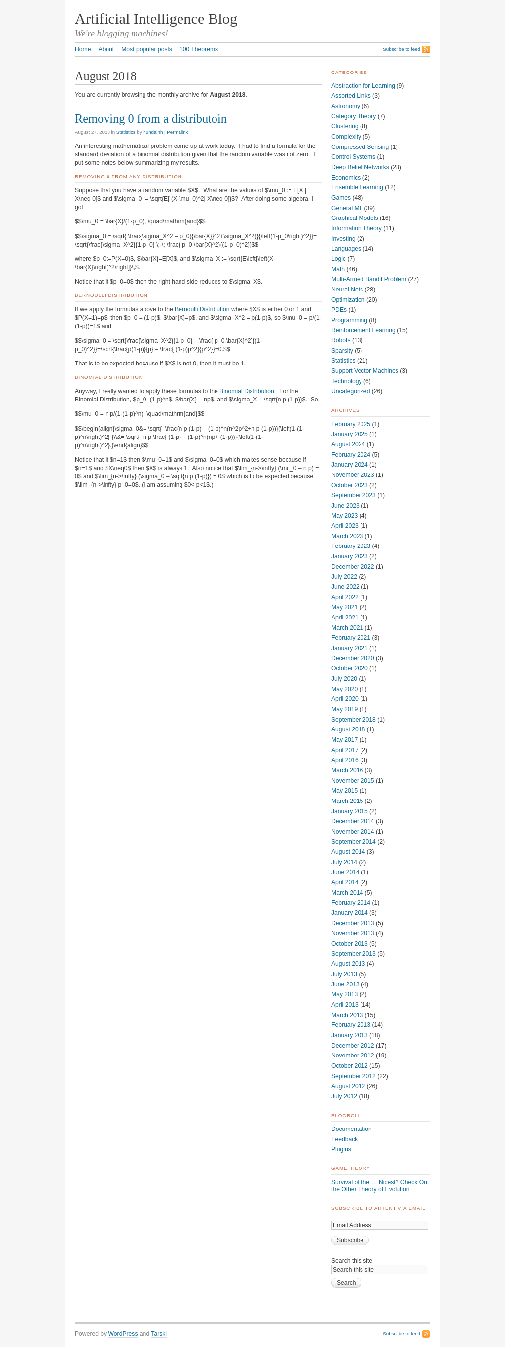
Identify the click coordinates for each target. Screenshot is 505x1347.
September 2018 (353, 719)
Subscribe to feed (401, 49)
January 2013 (349, 1035)
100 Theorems (199, 49)
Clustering (345, 126)
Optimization (348, 299)
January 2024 (349, 464)
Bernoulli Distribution (202, 309)
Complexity (346, 136)
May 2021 (344, 607)
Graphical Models (354, 218)
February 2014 (350, 902)
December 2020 (352, 658)
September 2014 (353, 841)
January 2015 (349, 811)
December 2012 (352, 1045)
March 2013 (347, 1015)
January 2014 (349, 913)
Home (83, 49)
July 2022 (344, 576)
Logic (338, 258)
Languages (346, 248)
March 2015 (347, 801)
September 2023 (353, 495)
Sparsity (342, 350)
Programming (349, 320)
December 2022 (352, 566)
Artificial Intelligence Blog (156, 18)
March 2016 (347, 770)
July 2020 (344, 678)
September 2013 (353, 953)
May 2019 (344, 709)
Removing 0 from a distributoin (151, 118)
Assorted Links (351, 95)
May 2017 (344, 739)
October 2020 (349, 668)
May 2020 (344, 689)
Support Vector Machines (364, 370)
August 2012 (348, 1086)
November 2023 (352, 475)
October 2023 (349, 485)
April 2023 (345, 525)
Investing (343, 238)
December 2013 (352, 923)
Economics (346, 177)
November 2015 (352, 780)
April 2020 (345, 698)
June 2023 (345, 505)
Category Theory (353, 116)
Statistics (126, 132)
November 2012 (352, 1055)
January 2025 (349, 434)
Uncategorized (350, 391)
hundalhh (153, 132)
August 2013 (348, 963)
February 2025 (350, 424)
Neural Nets (347, 289)
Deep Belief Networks (360, 167)
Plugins (341, 1149)
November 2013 (352, 933)
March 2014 (347, 892)
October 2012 (349, 1065)
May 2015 (344, 790)
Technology (346, 381)
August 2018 (348, 729)
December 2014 (352, 821)
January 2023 (349, 556)
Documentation (351, 1129)
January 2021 (349, 648)
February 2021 (350, 637)
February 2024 (350, 454)
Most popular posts (146, 49)
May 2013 (344, 994)
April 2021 (345, 617)
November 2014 (352, 831)
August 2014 (348, 851)
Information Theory (356, 228)
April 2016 (345, 760)
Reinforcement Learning (363, 330)
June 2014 (345, 872)
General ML (346, 208)
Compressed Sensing (360, 147)
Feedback (344, 1139)
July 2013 (344, 974)
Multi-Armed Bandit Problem (368, 279)
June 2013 (345, 984)
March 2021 (347, 627)
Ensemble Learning (357, 187)
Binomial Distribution (246, 391)
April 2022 (345, 597)
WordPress (123, 1333)
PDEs (339, 309)
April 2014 (345, 882)
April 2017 (345, 750)
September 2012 (353, 1076)
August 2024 (348, 444)
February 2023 (350, 546)
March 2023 (347, 536)
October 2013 (349, 943)
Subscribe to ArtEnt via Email (378, 1208)
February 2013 (350, 1024)
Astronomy (345, 106)
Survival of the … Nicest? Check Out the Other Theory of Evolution (380, 1186)
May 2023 (344, 515)
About (106, 49)
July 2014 (344, 862)
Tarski (159, 1333)
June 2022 (345, 586)
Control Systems (353, 156)
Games (341, 197)
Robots (341, 340)
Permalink (177, 132)
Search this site (351, 1260)
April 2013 (345, 1004)
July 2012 (344, 1096)
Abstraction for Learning (363, 85)
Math (338, 269)
